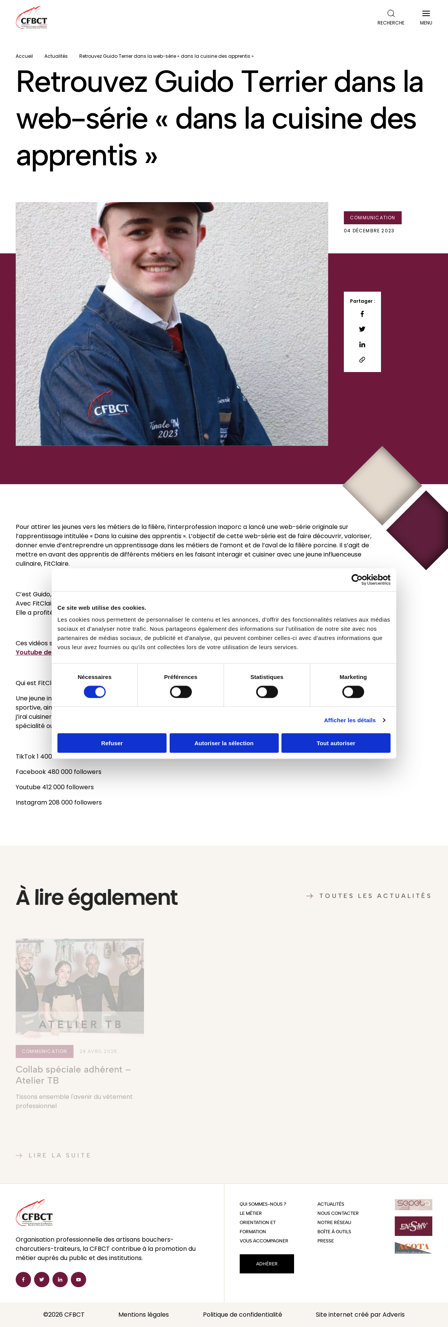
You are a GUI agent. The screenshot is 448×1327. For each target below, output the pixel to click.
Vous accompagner (264, 1241)
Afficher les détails (350, 720)
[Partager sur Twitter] (362, 329)
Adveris (394, 1314)
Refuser (112, 743)
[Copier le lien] (362, 360)
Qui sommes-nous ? (263, 1204)
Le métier (251, 1213)
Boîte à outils (334, 1231)
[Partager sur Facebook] (362, 314)
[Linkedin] (60, 1279)
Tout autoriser (336, 743)
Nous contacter (338, 1213)
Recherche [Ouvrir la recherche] (391, 18)
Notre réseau (334, 1222)
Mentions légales (143, 1314)
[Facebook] (23, 1279)
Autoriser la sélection (224, 743)
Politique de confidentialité (242, 1314)
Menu (426, 19)
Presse (325, 1241)
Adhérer (267, 1264)
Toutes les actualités (369, 895)
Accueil (24, 56)
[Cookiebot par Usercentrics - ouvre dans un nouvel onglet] (357, 579)
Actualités (56, 56)
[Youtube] (78, 1279)
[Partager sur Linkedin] (362, 344)
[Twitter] (41, 1279)
